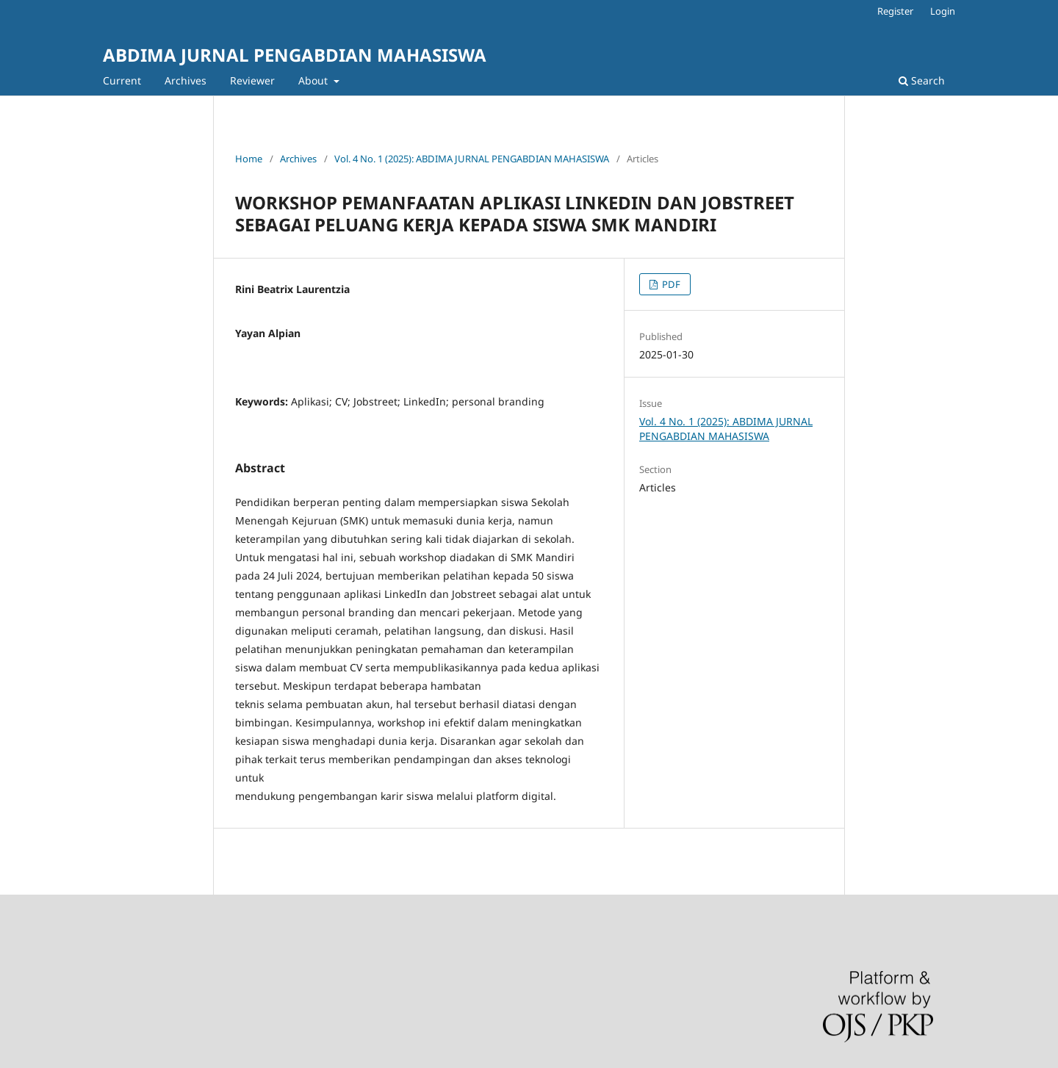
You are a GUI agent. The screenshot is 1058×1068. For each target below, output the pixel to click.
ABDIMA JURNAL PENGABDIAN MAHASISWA (294, 55)
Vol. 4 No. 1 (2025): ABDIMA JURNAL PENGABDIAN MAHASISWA (471, 158)
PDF (670, 284)
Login (942, 11)
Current (122, 80)
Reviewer (252, 80)
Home (248, 158)
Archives (185, 80)
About (314, 80)
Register (895, 11)
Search (922, 80)
